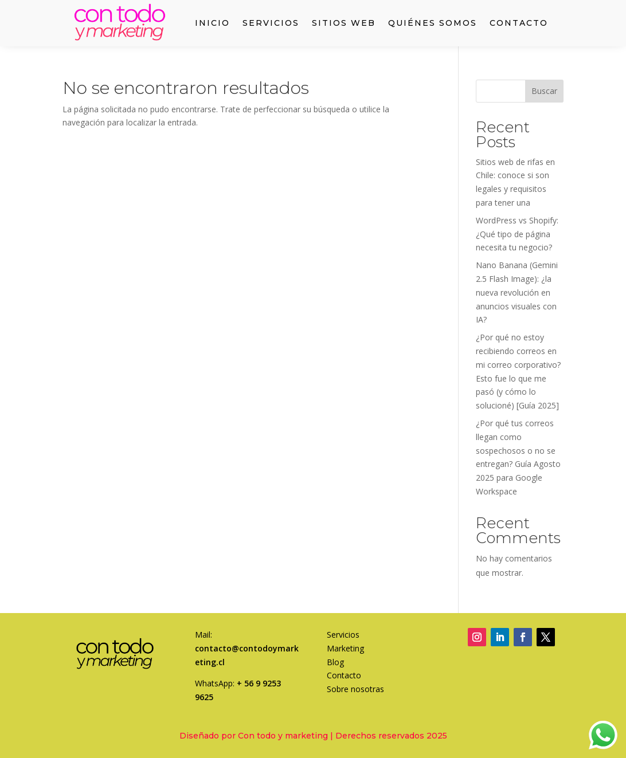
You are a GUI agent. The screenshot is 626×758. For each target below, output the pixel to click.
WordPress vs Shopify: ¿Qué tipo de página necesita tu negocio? (517, 234)
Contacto (519, 23)
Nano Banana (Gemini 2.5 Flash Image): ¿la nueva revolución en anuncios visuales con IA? (517, 292)
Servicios (270, 23)
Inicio (212, 23)
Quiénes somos (432, 23)
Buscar (544, 90)
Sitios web (343, 23)
